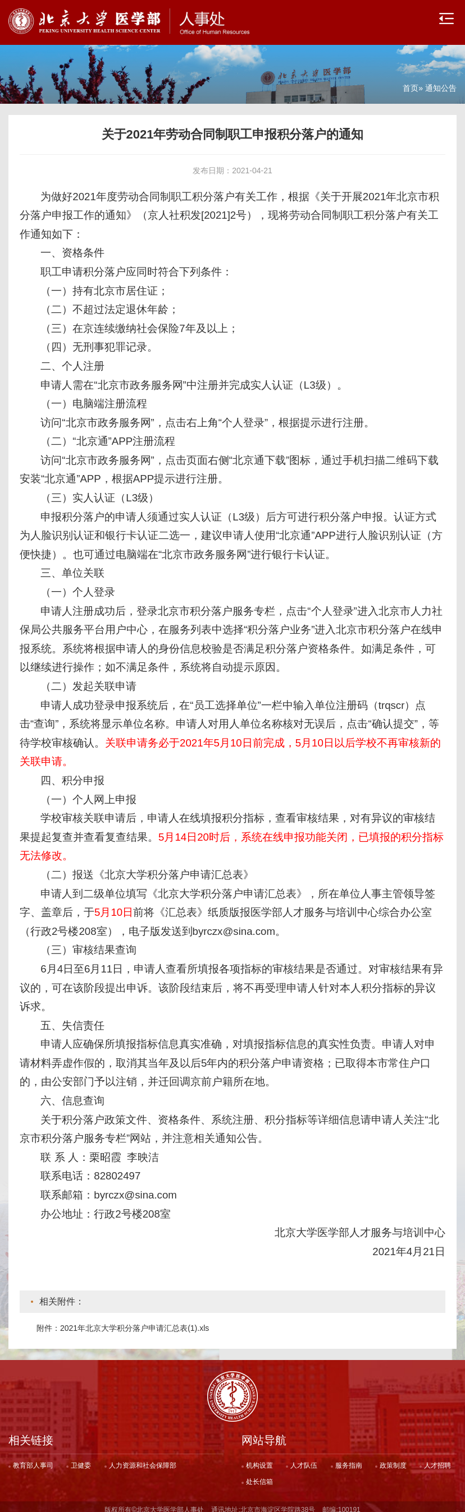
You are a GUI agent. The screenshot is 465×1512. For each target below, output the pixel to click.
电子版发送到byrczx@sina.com (202, 925)
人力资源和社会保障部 (142, 1459)
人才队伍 (303, 1459)
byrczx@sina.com (135, 1189)
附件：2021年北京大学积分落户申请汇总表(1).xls (123, 1321)
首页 (410, 81)
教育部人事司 (33, 1459)
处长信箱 (259, 1475)
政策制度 (393, 1459)
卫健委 (81, 1459)
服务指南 (348, 1459)
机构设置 (259, 1459)
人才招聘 (437, 1459)
